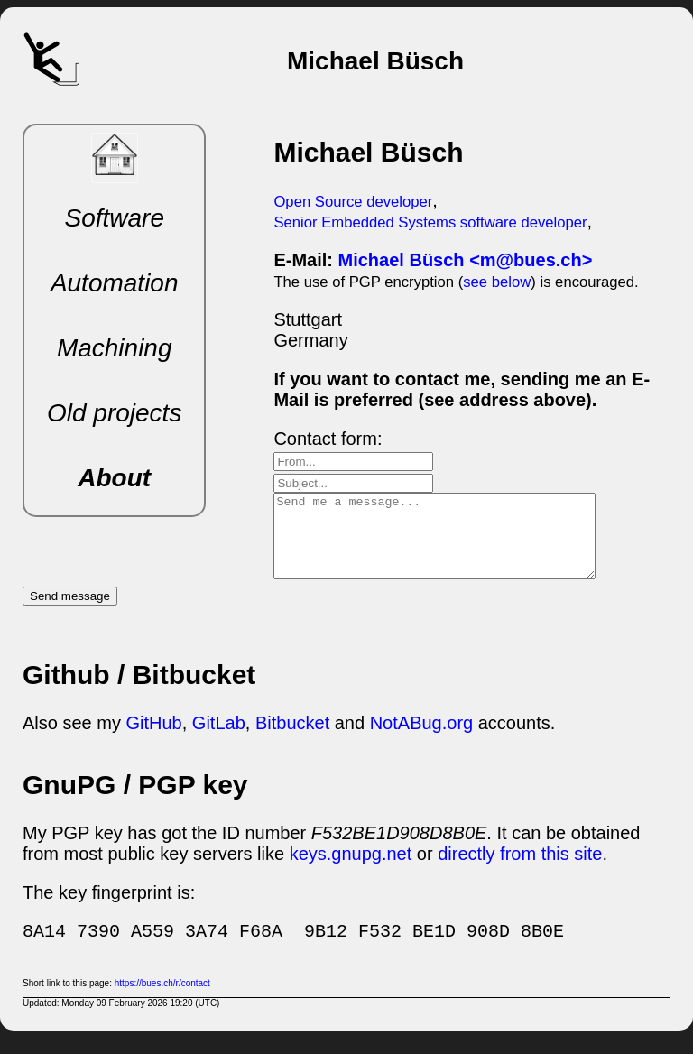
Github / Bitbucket (139, 691)
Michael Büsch (368, 152)
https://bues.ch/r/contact (162, 999)
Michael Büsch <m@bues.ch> (465, 260)
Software (114, 218)
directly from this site (520, 870)
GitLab (218, 739)
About (114, 478)
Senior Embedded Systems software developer (430, 222)
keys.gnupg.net (351, 870)
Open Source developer (352, 201)
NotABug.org (422, 739)
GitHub (153, 739)
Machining (114, 348)
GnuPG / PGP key (135, 801)
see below (497, 282)
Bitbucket (292, 739)
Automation (115, 283)
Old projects (114, 413)
